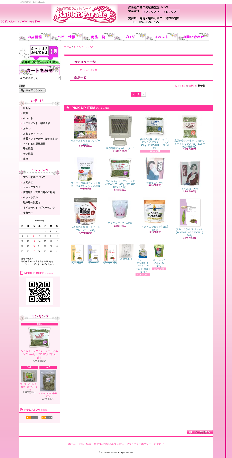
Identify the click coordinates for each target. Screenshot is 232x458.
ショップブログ (31, 187)
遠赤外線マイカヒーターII (120, 132)
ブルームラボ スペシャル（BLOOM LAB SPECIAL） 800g (189, 217)
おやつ (26, 128)
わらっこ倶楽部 (88, 69)
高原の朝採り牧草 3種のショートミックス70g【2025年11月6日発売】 (189, 131)
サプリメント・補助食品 (36, 123)
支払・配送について (34, 177)
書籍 (25, 158)
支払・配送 (85, 443)
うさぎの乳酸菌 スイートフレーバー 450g (85, 214)
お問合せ (28, 182)
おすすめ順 (181, 85)
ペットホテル (30, 197)
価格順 (192, 85)
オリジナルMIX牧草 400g (48, 383)
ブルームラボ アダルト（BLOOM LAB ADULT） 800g (77, 254)
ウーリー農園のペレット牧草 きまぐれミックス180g (85, 172)
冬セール (28, 212)
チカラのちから (155, 170)
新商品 (26, 108)
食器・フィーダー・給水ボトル (40, 138)
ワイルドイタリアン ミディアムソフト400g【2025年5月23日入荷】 (39, 343)
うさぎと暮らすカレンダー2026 (85, 130)
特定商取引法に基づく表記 (108, 443)
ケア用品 (28, 153)
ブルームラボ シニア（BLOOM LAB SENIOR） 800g (93, 254)
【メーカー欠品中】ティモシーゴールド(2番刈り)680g (143, 258)
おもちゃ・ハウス (33, 133)
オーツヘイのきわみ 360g (159, 255)
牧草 (25, 113)
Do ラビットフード (126, 252)
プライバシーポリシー (139, 443)
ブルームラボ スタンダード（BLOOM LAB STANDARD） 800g (110, 254)
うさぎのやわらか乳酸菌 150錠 (156, 214)
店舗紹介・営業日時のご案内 (39, 192)
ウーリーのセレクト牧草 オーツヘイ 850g (29, 380)
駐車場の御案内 (31, 202)
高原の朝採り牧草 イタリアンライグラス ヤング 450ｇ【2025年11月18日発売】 (155, 132)
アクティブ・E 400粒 (120, 211)
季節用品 (28, 148)
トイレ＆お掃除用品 (34, 143)
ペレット (28, 118)
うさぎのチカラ (190, 173)
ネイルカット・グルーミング (39, 207)
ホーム (67, 46)
